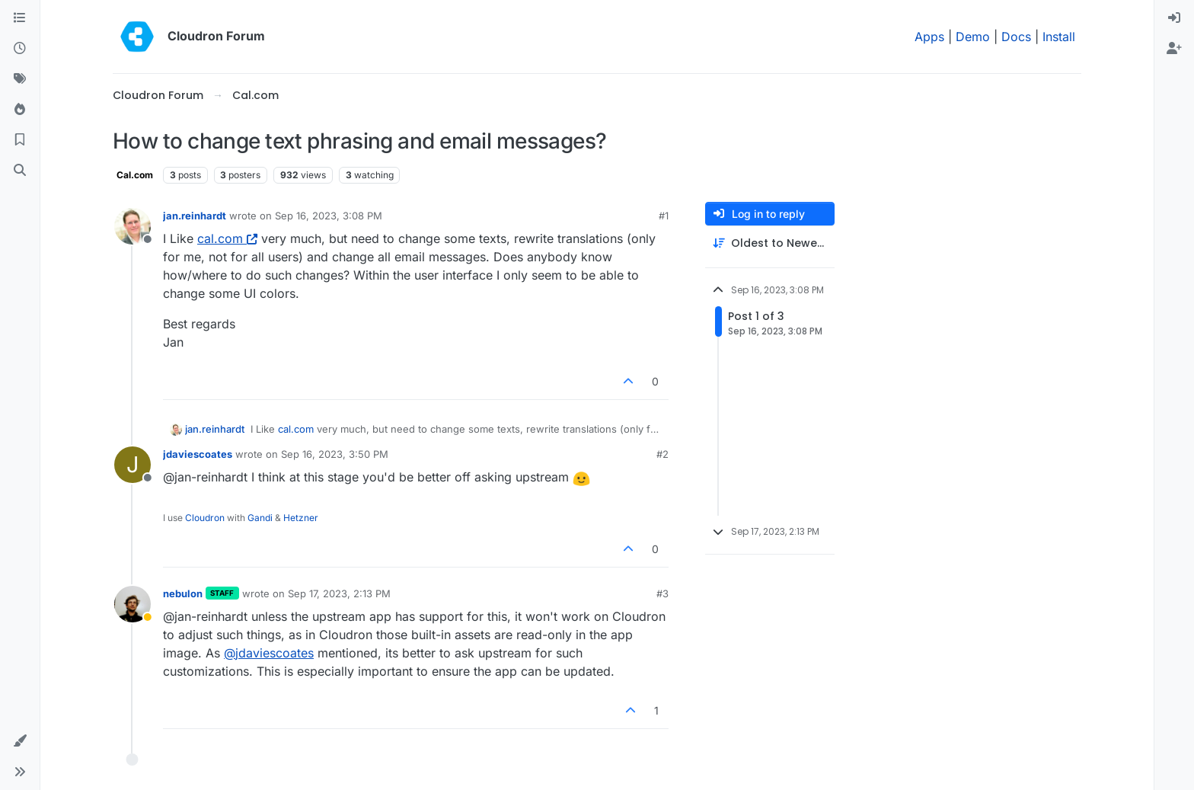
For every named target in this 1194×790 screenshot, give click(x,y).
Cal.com (135, 175)
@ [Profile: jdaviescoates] (269, 652)
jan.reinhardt (194, 215)
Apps (929, 36)
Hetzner (300, 517)
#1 (664, 215)
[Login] (1174, 18)
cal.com (227, 238)
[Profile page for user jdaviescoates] (132, 464)
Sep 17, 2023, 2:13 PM (339, 593)
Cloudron (205, 517)
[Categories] (20, 18)
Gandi (260, 517)
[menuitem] (1174, 18)
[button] (20, 741)
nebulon (183, 593)
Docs (1016, 36)
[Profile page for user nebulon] (132, 604)
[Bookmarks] (20, 140)
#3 (662, 593)
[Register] (1174, 49)
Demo (973, 36)
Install (1058, 36)
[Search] (20, 170)
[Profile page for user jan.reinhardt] (132, 226)
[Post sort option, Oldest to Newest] (770, 243)
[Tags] (20, 79)
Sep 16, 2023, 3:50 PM (334, 454)
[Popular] (20, 110)
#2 (662, 454)
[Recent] (20, 49)
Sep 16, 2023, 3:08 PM (328, 215)
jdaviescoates (197, 454)
